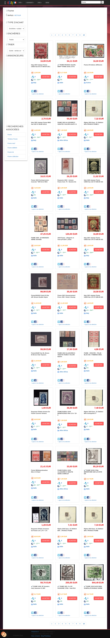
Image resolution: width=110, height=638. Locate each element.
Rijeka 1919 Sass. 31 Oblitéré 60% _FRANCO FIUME (67, 529)
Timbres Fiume (13, 139)
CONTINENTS (30, 2)
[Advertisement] (16, 92)
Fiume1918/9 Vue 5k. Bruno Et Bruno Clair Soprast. (40, 354)
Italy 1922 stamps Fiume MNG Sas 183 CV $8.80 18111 (41, 123)
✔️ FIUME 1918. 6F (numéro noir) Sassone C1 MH (40, 587)
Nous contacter (35, 636)
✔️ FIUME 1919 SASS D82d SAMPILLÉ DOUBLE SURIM (93, 587)
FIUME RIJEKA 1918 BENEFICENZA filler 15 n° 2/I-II (67, 413)
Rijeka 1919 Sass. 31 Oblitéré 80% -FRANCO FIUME (93, 529)
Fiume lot (11, 152)
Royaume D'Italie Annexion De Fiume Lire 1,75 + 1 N (40, 529)
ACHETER (46, 77)
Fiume (10, 134)
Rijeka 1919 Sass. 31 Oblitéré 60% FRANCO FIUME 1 (93, 123)
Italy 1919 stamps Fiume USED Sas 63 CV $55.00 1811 (40, 65)
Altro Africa (64, 140)
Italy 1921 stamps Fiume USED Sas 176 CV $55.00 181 (93, 238)
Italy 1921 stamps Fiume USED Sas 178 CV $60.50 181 (93, 296)
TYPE (20, 2)
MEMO (47, 2)
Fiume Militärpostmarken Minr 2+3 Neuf (39, 471)
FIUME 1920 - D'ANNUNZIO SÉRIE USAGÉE (40, 238)
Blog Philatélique (46, 636)
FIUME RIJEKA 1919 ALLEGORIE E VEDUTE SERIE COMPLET (65, 472)
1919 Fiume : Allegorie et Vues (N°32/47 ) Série (65, 238)
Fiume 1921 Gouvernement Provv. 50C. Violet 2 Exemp (66, 296)
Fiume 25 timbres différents (93, 65)
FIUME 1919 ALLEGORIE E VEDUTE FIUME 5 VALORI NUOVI (66, 354)
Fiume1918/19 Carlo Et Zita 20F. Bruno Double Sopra (40, 296)
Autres (88, 82)
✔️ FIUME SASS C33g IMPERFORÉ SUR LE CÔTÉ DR (93, 472)
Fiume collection (13, 156)
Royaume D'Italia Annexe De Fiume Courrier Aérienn (40, 412)
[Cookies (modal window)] (4, 634)
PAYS (39, 2)
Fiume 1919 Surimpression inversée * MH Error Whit (40, 181)
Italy (34, 82)
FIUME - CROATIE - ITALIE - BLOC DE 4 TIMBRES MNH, (93, 354)
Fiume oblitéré (12, 148)
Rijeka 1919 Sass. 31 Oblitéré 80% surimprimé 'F (93, 412)
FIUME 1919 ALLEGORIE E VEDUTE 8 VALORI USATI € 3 (67, 123)
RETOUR (18, 15)
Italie (61, 82)
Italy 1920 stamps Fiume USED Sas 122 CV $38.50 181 (93, 181)
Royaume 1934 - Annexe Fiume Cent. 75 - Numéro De (66, 181)
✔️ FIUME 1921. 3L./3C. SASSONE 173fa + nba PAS (66, 587)
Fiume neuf (11, 143)
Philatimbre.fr (35, 631)
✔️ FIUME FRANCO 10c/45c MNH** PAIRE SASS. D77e (66, 65)
